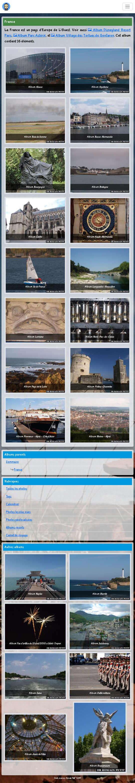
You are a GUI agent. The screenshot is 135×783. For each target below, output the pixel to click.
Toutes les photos (16, 489)
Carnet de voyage (17, 535)
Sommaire (12, 462)
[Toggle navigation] (127, 7)
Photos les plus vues (18, 512)
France (18, 470)
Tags (8, 496)
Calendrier (12, 504)
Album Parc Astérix (29, 35)
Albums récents (15, 527)
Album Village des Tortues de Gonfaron (82, 35)
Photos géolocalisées (19, 520)
